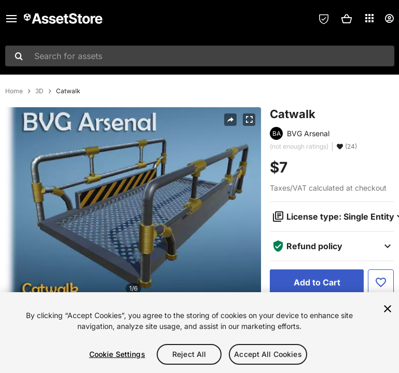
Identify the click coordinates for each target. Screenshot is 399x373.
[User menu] (389, 18)
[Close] (387, 308)
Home (14, 91)
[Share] (230, 119)
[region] (199, 332)
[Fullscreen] (249, 119)
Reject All (189, 354)
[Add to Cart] (317, 282)
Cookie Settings (117, 354)
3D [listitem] (39, 91)
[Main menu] (11, 18)
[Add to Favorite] (381, 282)
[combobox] (199, 56)
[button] (346, 18)
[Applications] (369, 18)
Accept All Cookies (268, 354)
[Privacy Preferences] (324, 18)
